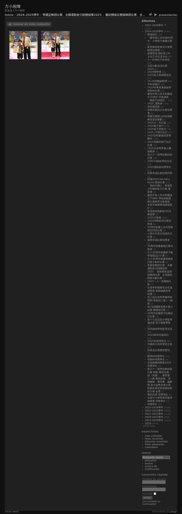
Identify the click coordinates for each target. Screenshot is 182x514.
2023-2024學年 (154, 407)
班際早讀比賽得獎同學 (159, 173)
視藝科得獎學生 (156, 359)
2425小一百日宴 (156, 122)
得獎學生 (152, 404)
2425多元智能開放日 (159, 75)
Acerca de (151, 466)
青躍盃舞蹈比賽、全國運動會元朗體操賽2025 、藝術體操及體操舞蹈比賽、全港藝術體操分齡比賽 (105, 15)
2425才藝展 (154, 217)
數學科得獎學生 (156, 356)
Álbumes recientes (156, 441)
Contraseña (149, 486)
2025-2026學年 (154, 25)
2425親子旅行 (155, 125)
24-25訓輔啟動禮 (157, 81)
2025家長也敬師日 (158, 334)
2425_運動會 (154, 103)
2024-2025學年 (28, 15)
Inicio (9, 15)
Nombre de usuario (154, 479)
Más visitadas (153, 435)
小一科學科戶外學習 (158, 59)
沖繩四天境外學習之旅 (159, 344)
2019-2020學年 (154, 420)
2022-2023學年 (154, 410)
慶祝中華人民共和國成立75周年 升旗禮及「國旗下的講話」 (159, 97)
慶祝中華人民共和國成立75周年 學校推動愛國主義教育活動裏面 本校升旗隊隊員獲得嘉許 (159, 201)
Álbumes (148, 21)
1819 (148, 423)
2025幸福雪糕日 (156, 340)
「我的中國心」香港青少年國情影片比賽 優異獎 (159, 188)
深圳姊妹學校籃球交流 (159, 328)
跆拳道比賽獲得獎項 (158, 350)
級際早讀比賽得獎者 (158, 240)
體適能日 (152, 34)
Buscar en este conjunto (31, 24)
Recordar (149, 493)
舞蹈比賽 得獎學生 (157, 394)
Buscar (149, 463)
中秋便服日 (153, 84)
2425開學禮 (154, 71)
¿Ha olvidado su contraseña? (151, 502)
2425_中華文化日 (157, 132)
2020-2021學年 (154, 417)
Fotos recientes (154, 438)
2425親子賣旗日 (156, 129)
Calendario (151, 447)
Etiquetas (151, 460)
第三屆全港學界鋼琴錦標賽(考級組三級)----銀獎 (160, 300)
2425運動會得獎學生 (159, 167)
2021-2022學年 (154, 413)
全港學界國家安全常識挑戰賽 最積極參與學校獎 (159, 290)
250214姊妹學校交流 (159, 161)
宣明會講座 (153, 106)
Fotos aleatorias (154, 444)
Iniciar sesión (12, 511)
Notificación (152, 469)
